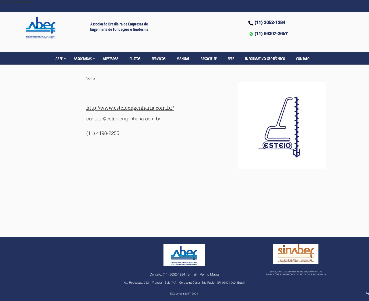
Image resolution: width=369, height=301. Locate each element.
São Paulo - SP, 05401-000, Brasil (223, 282)
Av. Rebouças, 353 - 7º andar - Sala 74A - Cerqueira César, (162, 282)
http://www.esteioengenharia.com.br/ (130, 108)
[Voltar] (95, 78)
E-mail (192, 274)
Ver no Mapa (209, 274)
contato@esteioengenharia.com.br (123, 118)
